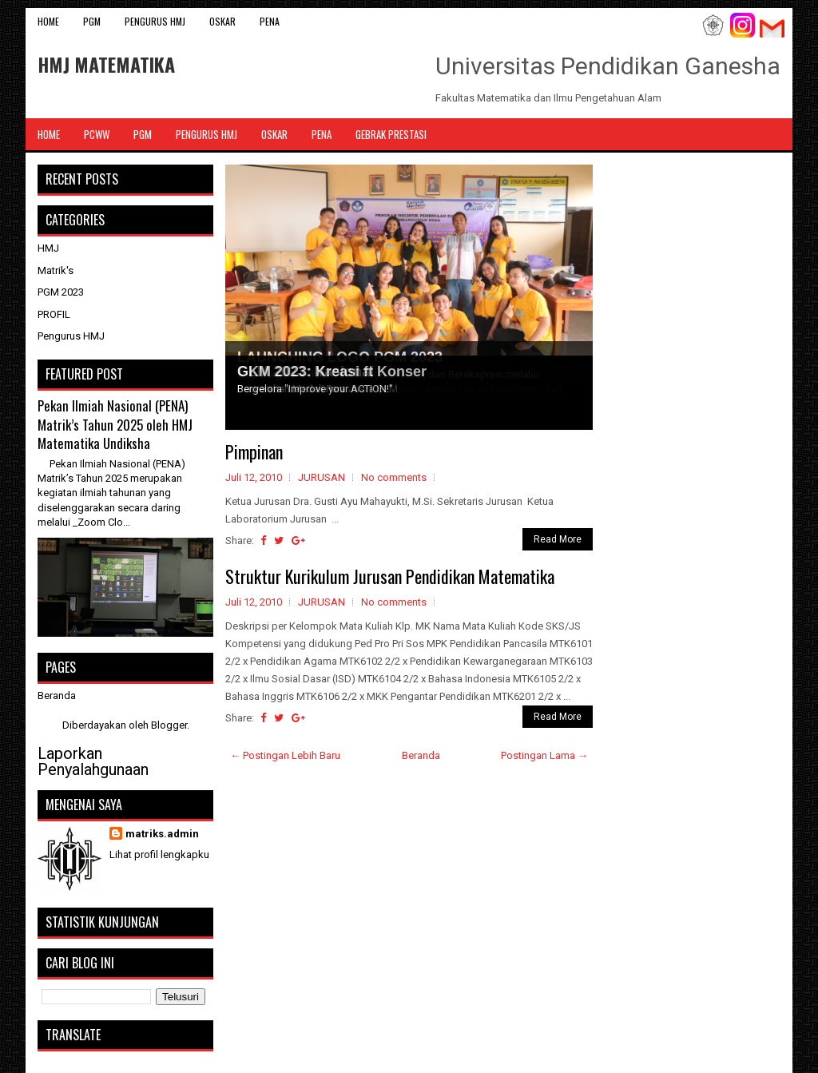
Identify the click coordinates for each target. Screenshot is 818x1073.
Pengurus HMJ (155, 21)
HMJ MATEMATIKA (106, 64)
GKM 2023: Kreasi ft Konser (332, 372)
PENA (270, 21)
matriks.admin (162, 834)
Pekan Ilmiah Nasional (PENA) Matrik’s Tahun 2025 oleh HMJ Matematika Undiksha (115, 424)
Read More (558, 539)
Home (48, 21)
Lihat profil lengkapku (159, 854)
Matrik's (55, 270)
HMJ (48, 248)
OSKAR (222, 21)
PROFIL (54, 314)
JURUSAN (321, 477)
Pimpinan (254, 451)
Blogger (169, 725)
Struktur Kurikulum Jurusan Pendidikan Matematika (389, 576)
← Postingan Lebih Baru (285, 755)
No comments (394, 477)
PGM (92, 21)
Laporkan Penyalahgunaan (93, 761)
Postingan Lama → (544, 755)
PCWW (96, 134)
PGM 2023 (61, 292)
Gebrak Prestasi (391, 134)
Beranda (421, 755)
